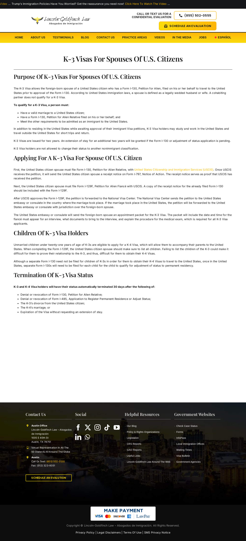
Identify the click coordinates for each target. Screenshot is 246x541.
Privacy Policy (85, 532)
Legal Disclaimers (109, 532)
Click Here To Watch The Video (149, 3)
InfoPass (180, 438)
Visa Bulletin (182, 455)
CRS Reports (133, 444)
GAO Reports (133, 450)
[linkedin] (78, 437)
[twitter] (88, 427)
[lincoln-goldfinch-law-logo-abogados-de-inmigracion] (61, 15)
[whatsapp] (87, 437)
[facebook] (78, 427)
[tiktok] (107, 427)
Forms (178, 432)
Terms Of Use (132, 532)
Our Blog (130, 426)
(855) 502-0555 (55, 461)
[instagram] (97, 427)
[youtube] (117, 427)
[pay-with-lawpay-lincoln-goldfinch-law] (123, 508)
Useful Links (132, 455)
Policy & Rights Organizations (142, 432)
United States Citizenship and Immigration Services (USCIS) (173, 169)
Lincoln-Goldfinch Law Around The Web (147, 461)
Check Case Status (185, 426)
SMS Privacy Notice (157, 532)
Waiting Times (183, 450)
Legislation (132, 438)
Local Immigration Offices (189, 444)
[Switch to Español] (222, 37)
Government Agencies (187, 461)
